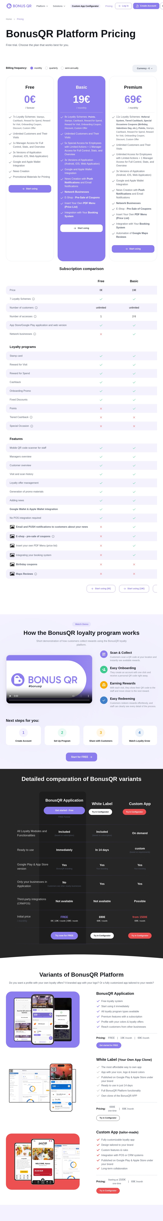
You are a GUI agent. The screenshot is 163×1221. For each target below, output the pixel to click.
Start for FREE (81, 757)
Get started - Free (64, 810)
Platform (40, 6)
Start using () (134, 588)
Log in (123, 6)
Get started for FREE (109, 1046)
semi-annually (71, 68)
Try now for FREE (64, 935)
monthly (38, 68)
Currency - (143, 68)
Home (9, 19)
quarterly (53, 68)
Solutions (58, 6)
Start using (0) (101, 588)
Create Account (146, 6)
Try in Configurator (100, 812)
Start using (29, 188)
